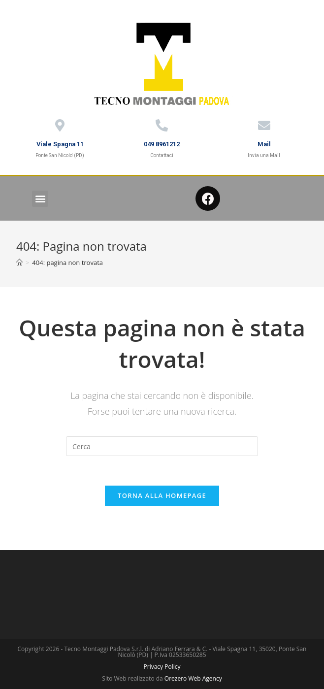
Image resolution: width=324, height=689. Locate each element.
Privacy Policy (162, 666)
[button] (40, 199)
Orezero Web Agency (193, 678)
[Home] (19, 262)
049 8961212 (162, 144)
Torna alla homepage (162, 495)
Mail (264, 144)
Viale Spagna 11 (60, 144)
